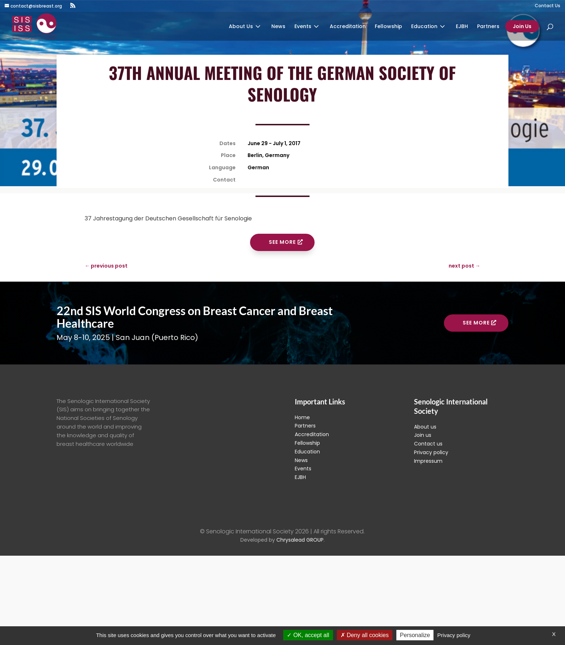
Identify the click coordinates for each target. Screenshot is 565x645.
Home (302, 417)
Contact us (428, 443)
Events (302, 27)
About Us (241, 27)
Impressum (428, 461)
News (278, 27)
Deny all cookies (365, 635)
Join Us (522, 26)
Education (424, 27)
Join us (422, 435)
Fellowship (388, 27)
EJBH (462, 27)
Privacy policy (431, 452)
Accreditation (348, 27)
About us (425, 426)
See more (282, 242)
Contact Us (547, 6)
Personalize (415, 635)
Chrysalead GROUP (300, 539)
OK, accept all (308, 635)
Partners (488, 27)
